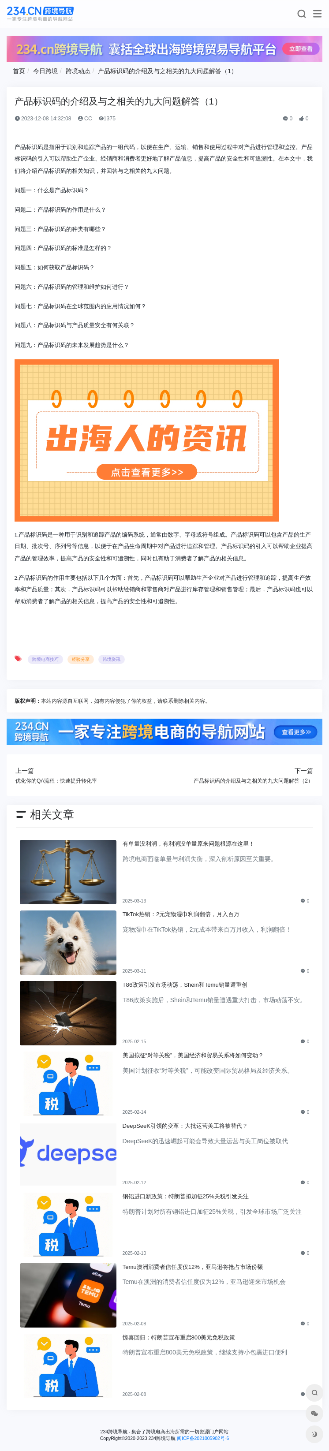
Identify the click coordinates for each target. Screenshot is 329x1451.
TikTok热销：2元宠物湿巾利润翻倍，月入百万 (181, 914)
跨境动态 (78, 71)
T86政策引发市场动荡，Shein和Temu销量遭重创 (185, 984)
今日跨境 (45, 71)
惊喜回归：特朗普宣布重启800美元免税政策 (179, 1337)
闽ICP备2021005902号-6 (203, 1438)
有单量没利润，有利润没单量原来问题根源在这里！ (188, 843)
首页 (19, 71)
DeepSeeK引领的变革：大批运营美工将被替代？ (185, 1126)
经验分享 (81, 659)
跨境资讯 (111, 659)
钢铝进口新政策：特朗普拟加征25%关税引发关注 (186, 1196)
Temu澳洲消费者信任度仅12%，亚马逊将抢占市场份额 (193, 1267)
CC (85, 119)
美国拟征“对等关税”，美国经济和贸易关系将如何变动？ (193, 1055)
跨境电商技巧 (45, 659)
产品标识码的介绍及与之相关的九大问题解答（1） (167, 71)
